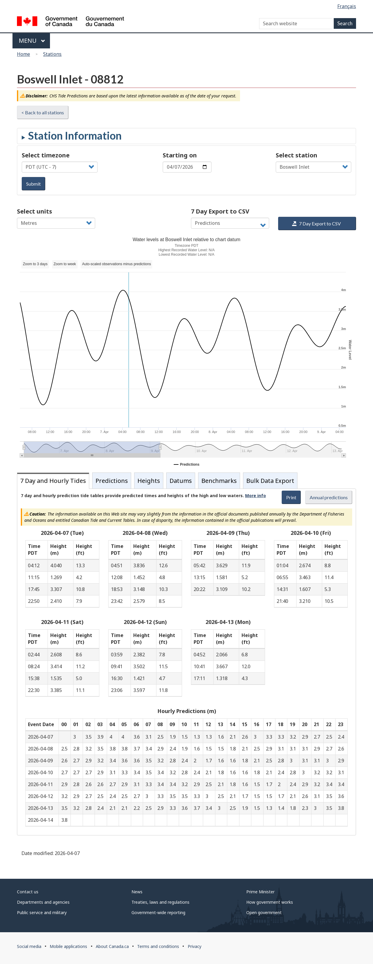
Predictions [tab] (111, 481)
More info (255, 495)
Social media (29, 946)
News (136, 892)
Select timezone (46, 155)
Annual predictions (329, 497)
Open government (264, 912)
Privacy (194, 946)
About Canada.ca (112, 946)
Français (346, 6)
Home (23, 54)
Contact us (27, 892)
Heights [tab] (148, 481)
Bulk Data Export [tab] (270, 481)
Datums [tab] (181, 481)
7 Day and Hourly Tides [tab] (53, 481)
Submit (33, 184)
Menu (32, 41)
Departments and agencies (43, 902)
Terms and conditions (158, 946)
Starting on (180, 155)
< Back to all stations (42, 112)
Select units (34, 211)
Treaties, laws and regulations (160, 902)
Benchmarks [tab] (219, 481)
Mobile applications (68, 946)
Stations (52, 54)
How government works (269, 902)
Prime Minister (260, 892)
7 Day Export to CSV (220, 211)
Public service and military (42, 912)
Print (291, 497)
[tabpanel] (186, 662)
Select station (296, 155)
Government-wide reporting (158, 912)
